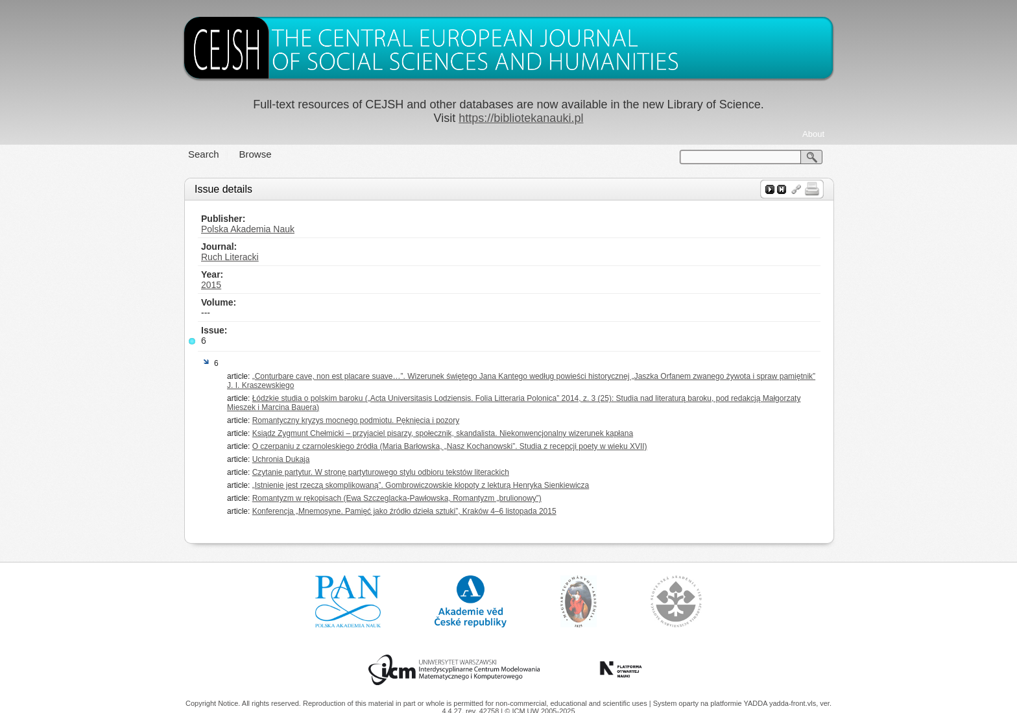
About (813, 134)
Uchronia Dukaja (281, 459)
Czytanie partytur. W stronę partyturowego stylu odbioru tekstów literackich (380, 472)
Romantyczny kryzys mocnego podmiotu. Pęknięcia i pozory (355, 420)
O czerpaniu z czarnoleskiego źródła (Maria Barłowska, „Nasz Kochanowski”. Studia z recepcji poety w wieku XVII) (449, 446)
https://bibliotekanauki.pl (521, 118)
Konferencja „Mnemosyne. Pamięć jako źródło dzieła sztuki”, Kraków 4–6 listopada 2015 (404, 511)
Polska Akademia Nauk (247, 229)
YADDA (756, 703)
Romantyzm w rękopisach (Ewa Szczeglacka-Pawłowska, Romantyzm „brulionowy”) (397, 498)
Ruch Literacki (230, 257)
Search (203, 154)
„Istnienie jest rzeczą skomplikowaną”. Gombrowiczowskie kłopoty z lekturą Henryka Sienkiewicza (421, 485)
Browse (255, 154)
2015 (211, 285)
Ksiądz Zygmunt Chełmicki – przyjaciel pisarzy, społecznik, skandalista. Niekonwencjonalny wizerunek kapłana (442, 433)
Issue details (223, 189)
